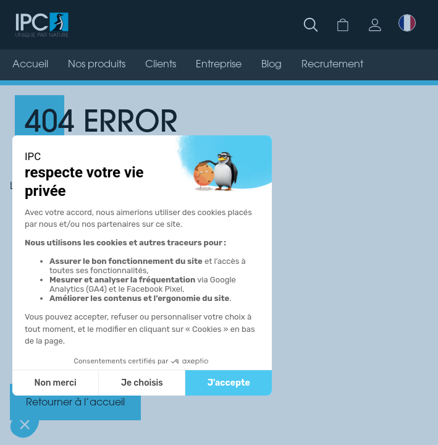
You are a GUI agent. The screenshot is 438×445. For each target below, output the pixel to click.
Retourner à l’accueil (75, 403)
